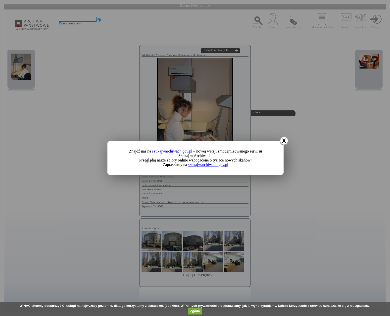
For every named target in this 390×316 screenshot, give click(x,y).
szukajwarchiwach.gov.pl (172, 151)
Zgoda (195, 311)
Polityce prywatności (201, 306)
